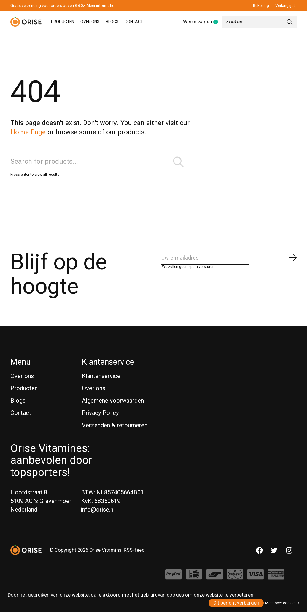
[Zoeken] (259, 22)
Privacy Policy (100, 419)
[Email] (229, 266)
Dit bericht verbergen (236, 603)
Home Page (28, 132)
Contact (20, 419)
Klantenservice (101, 382)
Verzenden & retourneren (114, 431)
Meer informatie (100, 6)
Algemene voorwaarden (113, 406)
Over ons (22, 382)
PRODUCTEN (66, 22)
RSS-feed (134, 556)
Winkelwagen (202, 22)
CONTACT (156, 22)
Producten (24, 394)
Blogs (18, 406)
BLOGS (128, 22)
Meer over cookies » (282, 603)
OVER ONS (100, 22)
